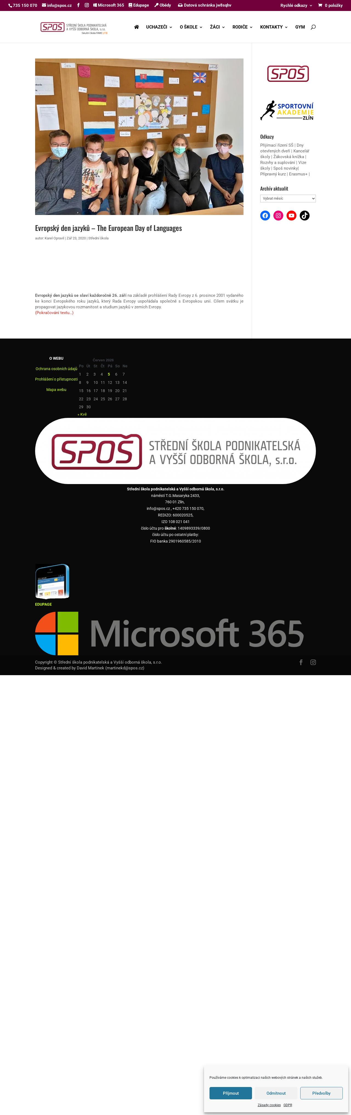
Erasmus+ (298, 174)
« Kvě (82, 414)
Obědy (162, 5)
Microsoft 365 (108, 5)
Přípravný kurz (273, 174)
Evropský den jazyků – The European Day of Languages (108, 227)
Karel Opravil (54, 238)
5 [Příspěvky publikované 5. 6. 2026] (109, 374)
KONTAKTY (271, 27)
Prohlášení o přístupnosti (56, 379)
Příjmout (231, 1093)
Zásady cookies (269, 1105)
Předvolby (321, 1093)
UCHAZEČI (156, 27)
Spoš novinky (285, 168)
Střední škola (98, 238)
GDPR (288, 1105)
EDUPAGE (43, 604)
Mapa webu (56, 389)
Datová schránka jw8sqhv (205, 5)
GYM (300, 27)
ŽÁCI (215, 27)
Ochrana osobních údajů (56, 369)
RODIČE (240, 27)
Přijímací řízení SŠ (276, 145)
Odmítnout (276, 1093)
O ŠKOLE (188, 27)
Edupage (139, 5)
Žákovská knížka (288, 156)
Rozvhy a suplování (278, 162)
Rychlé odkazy (294, 6)
